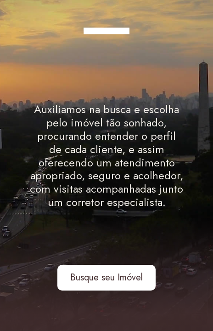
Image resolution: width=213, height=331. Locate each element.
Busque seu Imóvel (106, 277)
